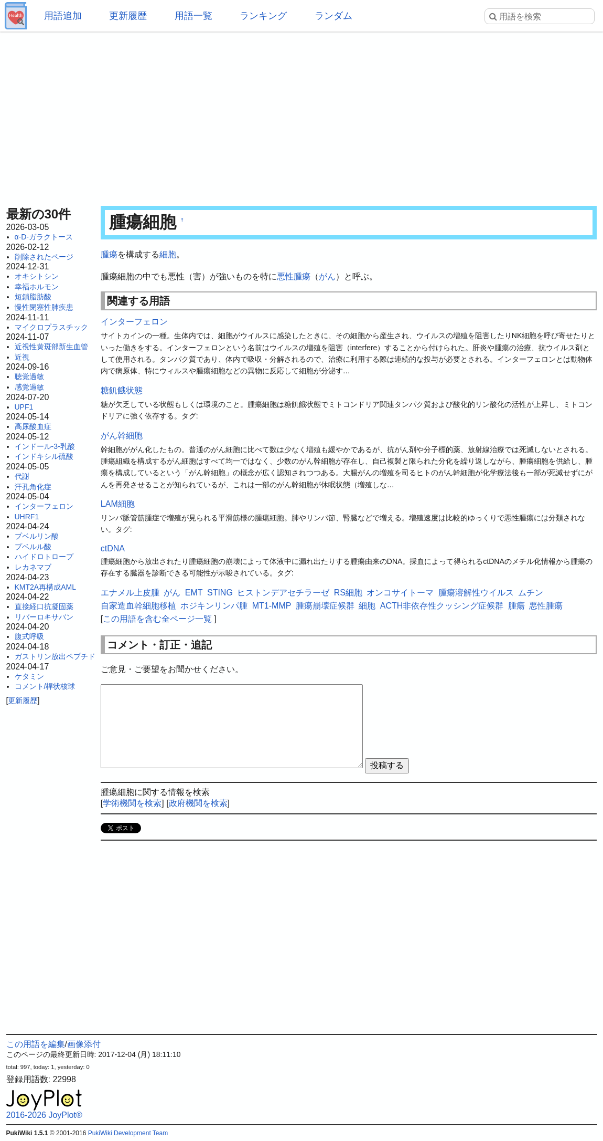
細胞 (167, 254)
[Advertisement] (301, 115)
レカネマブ (33, 567)
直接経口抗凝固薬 (44, 606)
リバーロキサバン (44, 617)
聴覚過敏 (29, 376)
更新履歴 (128, 16)
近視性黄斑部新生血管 (51, 346)
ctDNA (113, 548)
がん (327, 276)
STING (220, 592)
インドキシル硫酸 (44, 456)
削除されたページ (44, 257)
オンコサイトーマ (400, 592)
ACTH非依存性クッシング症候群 (442, 605)
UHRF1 (27, 516)
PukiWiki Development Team (128, 1133)
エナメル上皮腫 (130, 592)
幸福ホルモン (37, 286)
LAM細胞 (118, 503)
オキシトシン (37, 276)
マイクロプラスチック (51, 327)
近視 (22, 357)
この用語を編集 (35, 1044)
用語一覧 (193, 16)
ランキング (263, 16)
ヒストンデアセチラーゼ (283, 592)
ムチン (530, 592)
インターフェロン (44, 506)
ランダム (333, 16)
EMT (194, 592)
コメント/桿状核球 (45, 686)
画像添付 (84, 1044)
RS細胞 (348, 592)
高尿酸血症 (33, 426)
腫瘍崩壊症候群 (325, 605)
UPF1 (24, 407)
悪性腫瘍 (293, 276)
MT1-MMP (272, 605)
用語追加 (63, 16)
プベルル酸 (33, 546)
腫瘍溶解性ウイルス (476, 592)
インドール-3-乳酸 (45, 446)
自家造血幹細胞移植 (138, 605)
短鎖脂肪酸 (33, 296)
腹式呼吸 (29, 636)
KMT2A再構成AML (45, 587)
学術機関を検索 (132, 803)
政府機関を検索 (198, 803)
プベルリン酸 (37, 536)
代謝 (22, 476)
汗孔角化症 (33, 487)
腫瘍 (109, 254)
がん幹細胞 (122, 435)
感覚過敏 (29, 387)
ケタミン (29, 676)
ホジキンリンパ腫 (213, 605)
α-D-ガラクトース (44, 237)
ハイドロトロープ (44, 556)
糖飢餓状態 (122, 390)
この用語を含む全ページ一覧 (157, 618)
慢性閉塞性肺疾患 (44, 307)
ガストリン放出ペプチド (55, 656)
